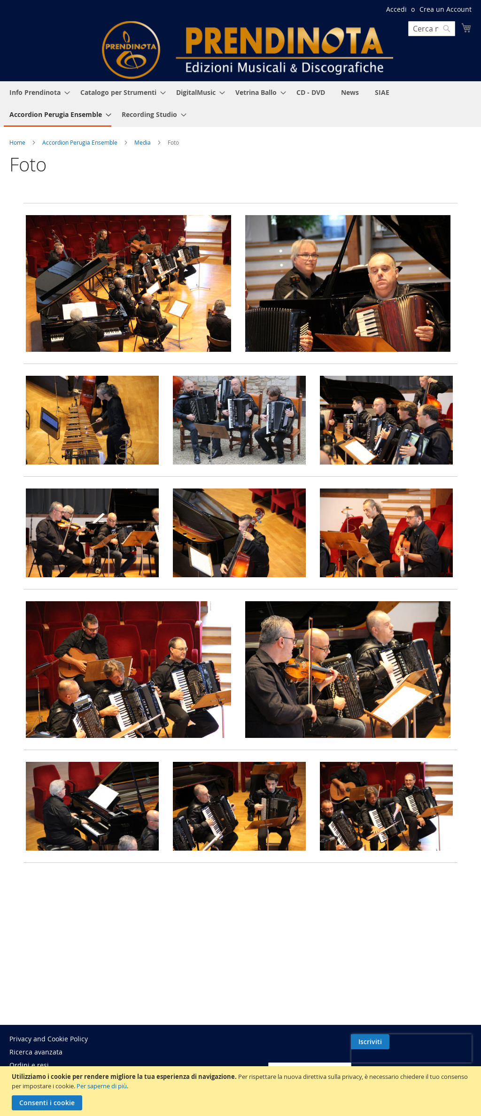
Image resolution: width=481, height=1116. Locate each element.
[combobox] (431, 28)
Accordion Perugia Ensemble (80, 142)
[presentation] (390, 1063)
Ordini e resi (29, 1065)
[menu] (240, 104)
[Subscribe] (452, 1041)
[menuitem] (37, 92)
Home (18, 142)
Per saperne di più (102, 1086)
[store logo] (247, 50)
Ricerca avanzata (35, 1051)
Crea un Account (445, 9)
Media (143, 142)
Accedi (396, 9)
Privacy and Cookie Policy (48, 1038)
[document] (242, 1091)
